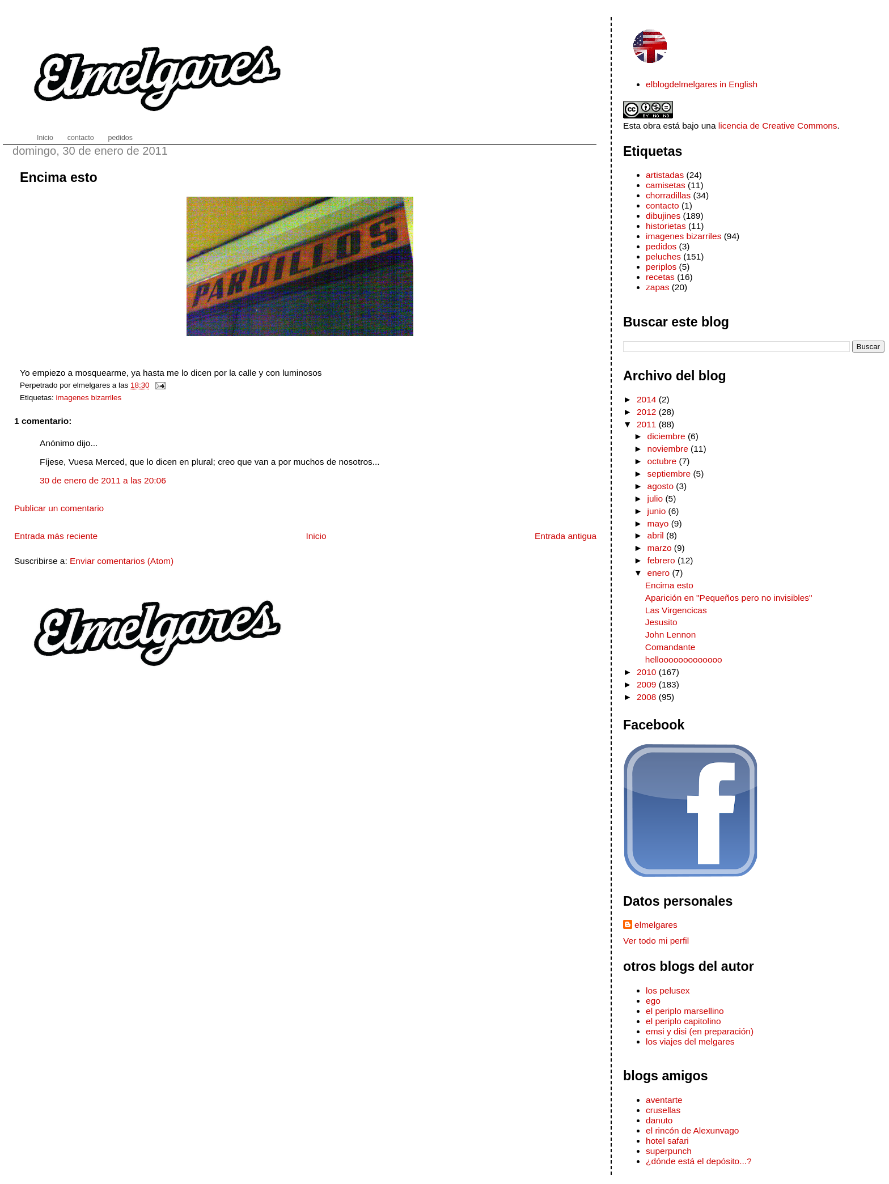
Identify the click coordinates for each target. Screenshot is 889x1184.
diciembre (667, 436)
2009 (648, 684)
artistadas (665, 175)
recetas (660, 277)
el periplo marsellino (685, 1011)
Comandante (670, 647)
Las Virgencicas (676, 610)
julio (656, 498)
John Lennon (670, 634)
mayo (659, 523)
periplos (661, 266)
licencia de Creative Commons (777, 125)
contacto (662, 205)
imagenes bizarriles (89, 397)
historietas (666, 226)
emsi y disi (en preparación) (699, 1031)
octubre (663, 461)
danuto (659, 1120)
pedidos (661, 246)
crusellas (663, 1110)
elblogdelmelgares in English (701, 84)
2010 (648, 672)
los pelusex (667, 990)
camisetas (665, 185)
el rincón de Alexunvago (692, 1130)
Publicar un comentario (59, 508)
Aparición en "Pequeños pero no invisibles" (728, 597)
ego (653, 1000)
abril (657, 535)
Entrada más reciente (56, 536)
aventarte (664, 1100)
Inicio (316, 536)
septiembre (670, 473)
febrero (662, 560)
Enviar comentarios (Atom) (121, 561)
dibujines (663, 215)
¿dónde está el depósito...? (699, 1161)
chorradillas (668, 195)
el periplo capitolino (683, 1021)
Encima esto (59, 177)
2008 (648, 697)
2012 (648, 412)
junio (657, 511)
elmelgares (656, 925)
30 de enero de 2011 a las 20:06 (103, 480)
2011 (648, 424)
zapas (657, 287)
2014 (648, 399)
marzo (660, 548)
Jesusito (661, 622)
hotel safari (667, 1140)
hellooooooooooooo (683, 659)
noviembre (669, 448)
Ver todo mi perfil (656, 940)
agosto (661, 486)
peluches (663, 256)
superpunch (669, 1151)
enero (659, 573)
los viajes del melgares (690, 1041)
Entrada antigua (565, 536)
